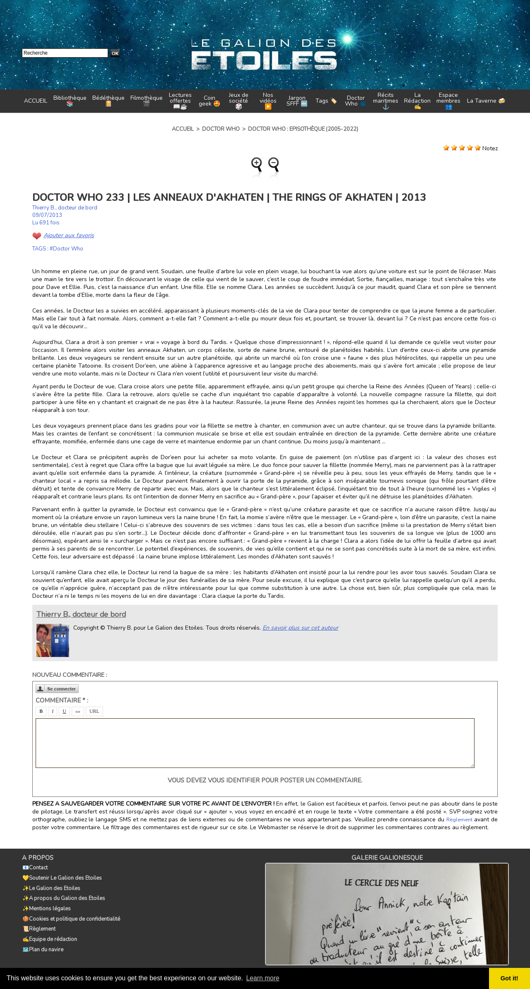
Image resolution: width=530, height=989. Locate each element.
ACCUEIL (35, 101)
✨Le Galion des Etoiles (51, 885)
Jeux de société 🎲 (238, 101)
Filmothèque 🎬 (146, 101)
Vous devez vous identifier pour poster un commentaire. (265, 780)
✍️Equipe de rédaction (49, 931)
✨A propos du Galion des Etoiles (63, 894)
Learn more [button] (263, 978)
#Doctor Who (66, 249)
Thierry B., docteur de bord (64, 208)
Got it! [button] (509, 978)
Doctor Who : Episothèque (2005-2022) (303, 129)
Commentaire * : (62, 700)
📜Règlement (38, 922)
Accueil (183, 129)
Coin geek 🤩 (209, 101)
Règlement (459, 819)
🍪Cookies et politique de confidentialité (71, 913)
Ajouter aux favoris (67, 235)
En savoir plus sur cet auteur (299, 628)
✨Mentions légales (46, 903)
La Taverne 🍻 (486, 101)
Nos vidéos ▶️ (268, 101)
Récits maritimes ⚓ (385, 101)
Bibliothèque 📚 (70, 101)
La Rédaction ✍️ (417, 101)
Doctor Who (221, 129)
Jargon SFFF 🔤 (297, 101)
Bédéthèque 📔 (108, 101)
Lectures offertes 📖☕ (180, 101)
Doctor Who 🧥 (355, 101)
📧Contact (34, 867)
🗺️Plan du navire (42, 940)
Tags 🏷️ (326, 101)
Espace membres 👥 (448, 101)
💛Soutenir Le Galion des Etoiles (61, 876)
